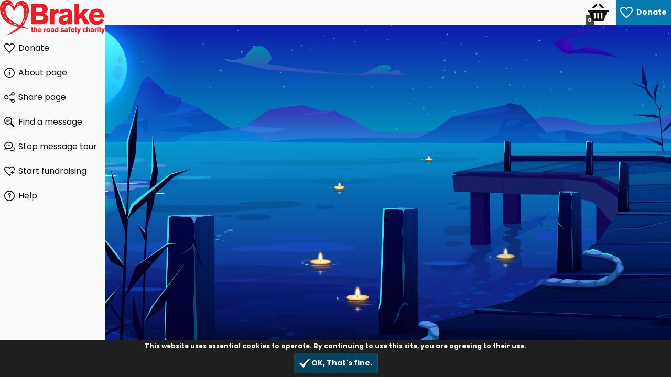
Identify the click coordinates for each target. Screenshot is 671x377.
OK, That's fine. (335, 363)
